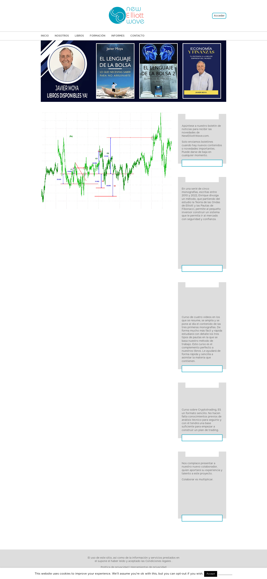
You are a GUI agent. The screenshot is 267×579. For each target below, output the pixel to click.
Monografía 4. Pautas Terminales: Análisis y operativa (196, 252)
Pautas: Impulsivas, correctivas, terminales (202, 270)
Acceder (219, 15)
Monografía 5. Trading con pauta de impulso (199, 262)
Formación (97, 36)
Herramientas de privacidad (148, 567)
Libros (79, 36)
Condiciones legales (158, 561)
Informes (117, 36)
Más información (202, 448)
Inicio (45, 36)
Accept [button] (210, 574)
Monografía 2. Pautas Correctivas (195, 235)
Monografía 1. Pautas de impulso (197, 227)
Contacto (137, 36)
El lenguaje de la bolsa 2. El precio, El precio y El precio (199, 509)
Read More (225, 573)
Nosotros (62, 36)
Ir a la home (106, 133)
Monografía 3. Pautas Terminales (195, 243)
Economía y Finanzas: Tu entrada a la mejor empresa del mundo (202, 518)
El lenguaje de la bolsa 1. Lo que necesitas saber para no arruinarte (200, 499)
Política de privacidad (114, 567)
